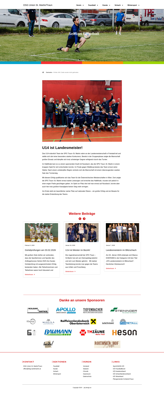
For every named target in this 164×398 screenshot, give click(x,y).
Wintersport (134, 5)
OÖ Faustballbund (119, 369)
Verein (80, 5)
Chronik (85, 371)
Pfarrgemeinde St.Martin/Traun (123, 379)
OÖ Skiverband (118, 376)
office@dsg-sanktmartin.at (32, 369)
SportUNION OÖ (118, 366)
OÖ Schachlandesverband (122, 374)
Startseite (49, 72)
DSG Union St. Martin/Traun (37, 5)
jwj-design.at (87, 387)
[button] (77, 59)
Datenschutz (87, 376)
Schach (119, 5)
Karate (106, 5)
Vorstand (86, 366)
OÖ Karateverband (119, 371)
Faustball (93, 5)
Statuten (86, 369)
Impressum (87, 374)
